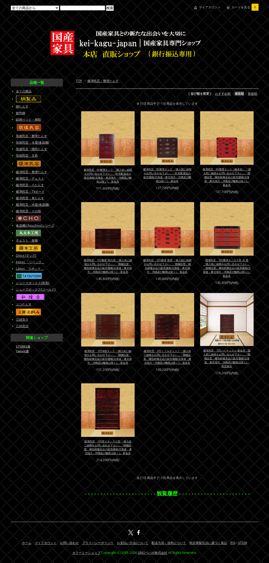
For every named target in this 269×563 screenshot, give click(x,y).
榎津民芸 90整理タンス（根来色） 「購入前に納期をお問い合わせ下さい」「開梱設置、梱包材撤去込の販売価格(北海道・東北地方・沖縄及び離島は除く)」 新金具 (227, 177)
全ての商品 (24, 91)
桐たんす (22, 106)
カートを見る (245, 7)
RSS (232, 543)
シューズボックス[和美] (32, 283)
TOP (79, 81)
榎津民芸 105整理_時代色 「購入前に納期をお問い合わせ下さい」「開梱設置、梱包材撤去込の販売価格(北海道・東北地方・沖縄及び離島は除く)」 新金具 (108, 266)
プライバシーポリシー (97, 543)
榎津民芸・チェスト (30, 178)
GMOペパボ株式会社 (152, 552)
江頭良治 (22, 326)
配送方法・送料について (169, 543)
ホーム (26, 543)
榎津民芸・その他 (28, 211)
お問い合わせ (69, 543)
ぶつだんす (24, 304)
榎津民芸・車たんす (30, 198)
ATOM (242, 543)
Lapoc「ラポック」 (30, 268)
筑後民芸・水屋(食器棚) (32, 142)
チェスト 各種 (27, 240)
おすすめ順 (223, 93)
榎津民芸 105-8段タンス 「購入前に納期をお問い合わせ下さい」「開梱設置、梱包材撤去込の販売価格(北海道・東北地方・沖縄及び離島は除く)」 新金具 (108, 357)
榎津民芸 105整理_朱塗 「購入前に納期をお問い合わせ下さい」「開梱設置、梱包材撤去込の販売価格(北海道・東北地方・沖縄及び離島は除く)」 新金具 (167, 266)
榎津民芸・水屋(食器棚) (32, 204)
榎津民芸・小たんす (30, 185)
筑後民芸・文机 (27, 155)
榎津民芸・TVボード (30, 191)
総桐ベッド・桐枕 (28, 119)
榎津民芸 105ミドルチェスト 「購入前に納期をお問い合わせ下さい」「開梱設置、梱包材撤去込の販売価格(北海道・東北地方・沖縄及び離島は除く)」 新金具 (167, 357)
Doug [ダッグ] (26, 255)
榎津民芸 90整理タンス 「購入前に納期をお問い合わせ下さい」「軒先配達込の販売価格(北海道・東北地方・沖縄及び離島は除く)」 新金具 (167, 175)
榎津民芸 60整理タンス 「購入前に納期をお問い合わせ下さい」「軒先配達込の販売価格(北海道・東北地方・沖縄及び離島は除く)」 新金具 (108, 175)
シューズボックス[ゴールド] (36, 289)
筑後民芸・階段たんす (31, 149)
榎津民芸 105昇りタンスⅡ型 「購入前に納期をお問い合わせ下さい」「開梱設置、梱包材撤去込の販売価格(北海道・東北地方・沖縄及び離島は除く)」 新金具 (108, 447)
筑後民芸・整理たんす (31, 136)
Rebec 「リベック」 (30, 262)
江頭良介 (22, 319)
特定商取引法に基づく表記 (208, 543)
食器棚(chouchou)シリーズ (35, 225)
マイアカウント (210, 7)
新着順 (252, 93)
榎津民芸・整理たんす (103, 81)
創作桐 (20, 113)
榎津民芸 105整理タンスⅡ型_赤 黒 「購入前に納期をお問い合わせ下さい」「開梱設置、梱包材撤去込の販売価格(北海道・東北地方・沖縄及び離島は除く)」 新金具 (227, 268)
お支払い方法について (132, 543)
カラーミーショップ (86, 552)
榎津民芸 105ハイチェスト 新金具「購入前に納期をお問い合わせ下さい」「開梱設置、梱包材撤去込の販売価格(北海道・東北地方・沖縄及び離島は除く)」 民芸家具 (226, 358)
